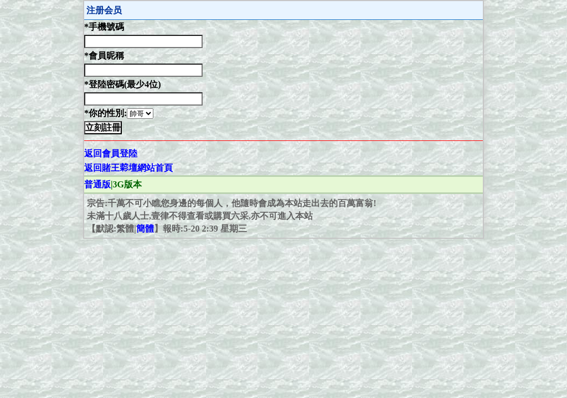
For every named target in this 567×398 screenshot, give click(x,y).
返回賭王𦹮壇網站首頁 (128, 167)
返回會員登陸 (110, 153)
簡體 (145, 228)
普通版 (97, 184)
